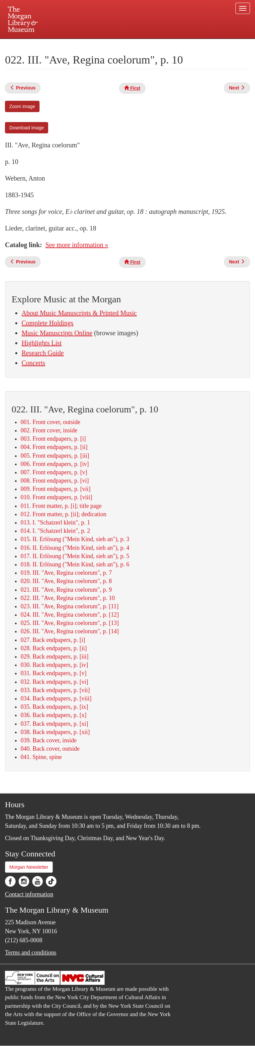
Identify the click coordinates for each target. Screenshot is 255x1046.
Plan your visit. (48, 44)
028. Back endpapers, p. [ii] (54, 648)
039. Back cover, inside (49, 740)
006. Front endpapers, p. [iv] (55, 464)
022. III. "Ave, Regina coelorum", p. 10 (68, 598)
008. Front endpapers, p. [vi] (55, 480)
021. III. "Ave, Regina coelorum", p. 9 (66, 589)
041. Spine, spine (41, 757)
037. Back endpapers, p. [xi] (54, 723)
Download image (26, 127)
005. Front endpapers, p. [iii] (55, 455)
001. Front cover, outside (50, 422)
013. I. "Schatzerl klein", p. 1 (55, 522)
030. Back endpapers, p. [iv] (54, 665)
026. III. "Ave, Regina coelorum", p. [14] (70, 631)
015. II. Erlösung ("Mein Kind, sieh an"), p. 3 (75, 539)
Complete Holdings (47, 323)
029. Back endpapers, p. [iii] (54, 656)
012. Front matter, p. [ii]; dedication (63, 514)
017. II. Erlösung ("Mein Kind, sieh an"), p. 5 (75, 556)
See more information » (76, 244)
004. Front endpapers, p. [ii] (54, 447)
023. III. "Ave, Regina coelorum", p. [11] (70, 606)
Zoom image (22, 106)
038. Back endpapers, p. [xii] (55, 732)
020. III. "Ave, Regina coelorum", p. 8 (66, 581)
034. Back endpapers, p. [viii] (56, 698)
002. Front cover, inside (49, 430)
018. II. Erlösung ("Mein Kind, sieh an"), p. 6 (75, 564)
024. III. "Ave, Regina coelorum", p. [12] (70, 614)
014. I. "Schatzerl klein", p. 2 (55, 530)
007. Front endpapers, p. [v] (54, 472)
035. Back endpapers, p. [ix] (54, 706)
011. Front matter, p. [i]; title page (61, 506)
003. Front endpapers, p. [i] (53, 438)
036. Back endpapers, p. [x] (53, 715)
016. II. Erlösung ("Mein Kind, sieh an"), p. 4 (75, 547)
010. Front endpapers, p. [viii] (56, 497)
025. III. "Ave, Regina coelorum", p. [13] (70, 623)
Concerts (33, 363)
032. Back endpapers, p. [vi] (54, 681)
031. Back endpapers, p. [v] (53, 673)
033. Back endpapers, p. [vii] (55, 690)
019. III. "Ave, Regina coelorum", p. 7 (66, 572)
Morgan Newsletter (28, 867)
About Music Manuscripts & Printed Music (79, 313)
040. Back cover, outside (50, 748)
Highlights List (42, 343)
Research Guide (43, 353)
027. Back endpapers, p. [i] (53, 640)
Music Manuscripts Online (57, 333)
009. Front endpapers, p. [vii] (55, 489)
